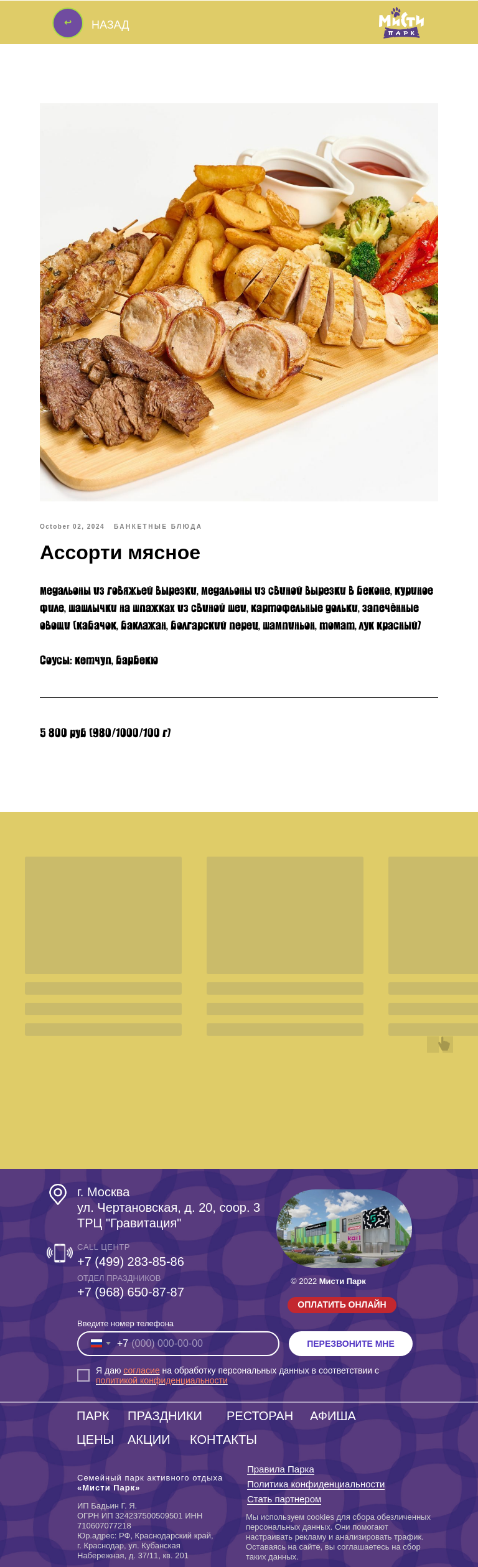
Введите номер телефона (125, 1323)
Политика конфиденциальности (316, 1484)
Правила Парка (280, 1469)
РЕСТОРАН (260, 1416)
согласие (141, 1370)
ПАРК (93, 1416)
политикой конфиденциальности (162, 1380)
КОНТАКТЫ (223, 1439)
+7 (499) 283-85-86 (130, 1261)
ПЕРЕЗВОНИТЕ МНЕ (351, 1344)
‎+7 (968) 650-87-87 (130, 1292)
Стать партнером (284, 1499)
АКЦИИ (149, 1439)
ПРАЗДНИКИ (165, 1416)
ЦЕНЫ (95, 1439)
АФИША (333, 1416)
